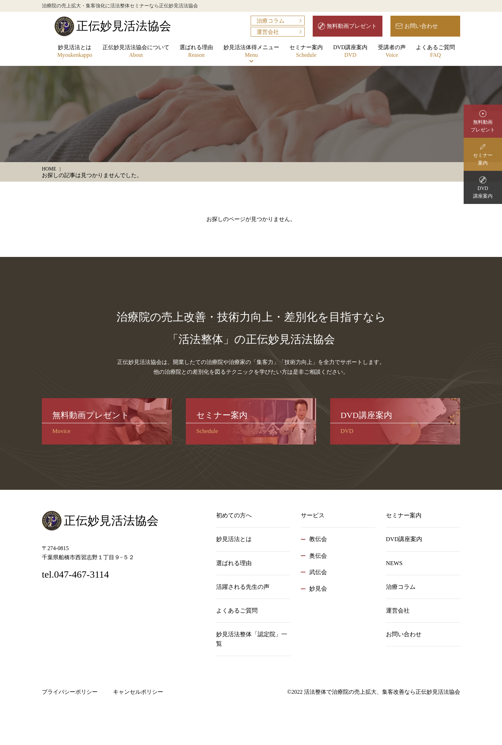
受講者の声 (392, 51)
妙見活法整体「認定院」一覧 (251, 639)
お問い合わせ (421, 26)
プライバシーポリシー (70, 692)
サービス (313, 515)
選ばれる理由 (196, 51)
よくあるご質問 (435, 51)
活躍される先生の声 (242, 587)
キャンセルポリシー (138, 692)
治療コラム (270, 21)
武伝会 (318, 572)
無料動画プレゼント (352, 26)
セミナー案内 (306, 51)
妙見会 (318, 588)
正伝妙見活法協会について (135, 51)
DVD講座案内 (350, 51)
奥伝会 (318, 556)
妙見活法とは (74, 51)
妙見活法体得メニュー (251, 51)
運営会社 (268, 32)
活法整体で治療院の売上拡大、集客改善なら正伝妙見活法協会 (382, 692)
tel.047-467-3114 (75, 574)
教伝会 (318, 539)
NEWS (394, 563)
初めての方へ (234, 515)
